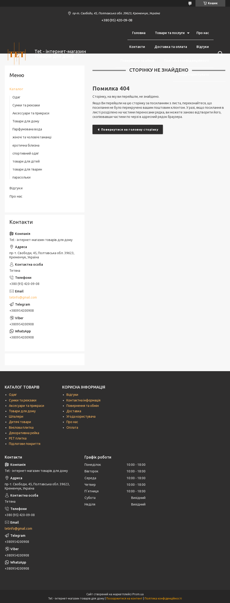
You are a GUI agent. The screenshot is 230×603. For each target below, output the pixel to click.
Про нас (202, 33)
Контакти (137, 47)
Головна (139, 33)
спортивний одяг (25, 153)
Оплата (72, 427)
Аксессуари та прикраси (30, 113)
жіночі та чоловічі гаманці (31, 137)
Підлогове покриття (24, 444)
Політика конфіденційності (186, 60)
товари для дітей (26, 161)
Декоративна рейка (24, 433)
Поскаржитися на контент (124, 598)
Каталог (16, 89)
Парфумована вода (27, 129)
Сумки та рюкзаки (26, 105)
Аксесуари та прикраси (26, 406)
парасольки (21, 177)
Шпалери (16, 416)
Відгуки (202, 47)
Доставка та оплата (170, 47)
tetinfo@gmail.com (23, 297)
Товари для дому (25, 121)
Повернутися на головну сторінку (129, 129)
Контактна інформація (83, 400)
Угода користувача (193, 74)
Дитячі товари (20, 422)
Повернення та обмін (137, 60)
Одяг (16, 97)
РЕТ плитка (18, 438)
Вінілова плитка (21, 427)
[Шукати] (219, 54)
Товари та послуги (170, 33)
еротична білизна (25, 145)
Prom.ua (138, 594)
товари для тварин (27, 169)
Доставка (73, 411)
